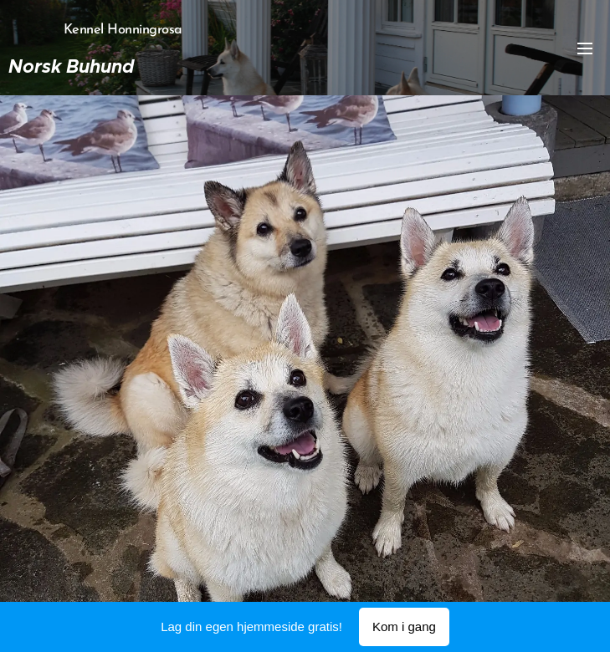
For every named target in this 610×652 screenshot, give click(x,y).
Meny (584, 48)
